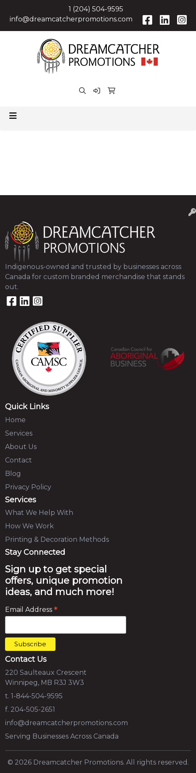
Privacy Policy (28, 487)
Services (18, 433)
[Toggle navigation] (13, 116)
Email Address (31, 609)
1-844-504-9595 (37, 696)
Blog (13, 474)
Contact (18, 460)
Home (15, 420)
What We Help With (39, 513)
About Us (21, 447)
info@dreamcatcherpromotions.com (71, 19)
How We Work (29, 526)
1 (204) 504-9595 (96, 9)
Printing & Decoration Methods (57, 539)
